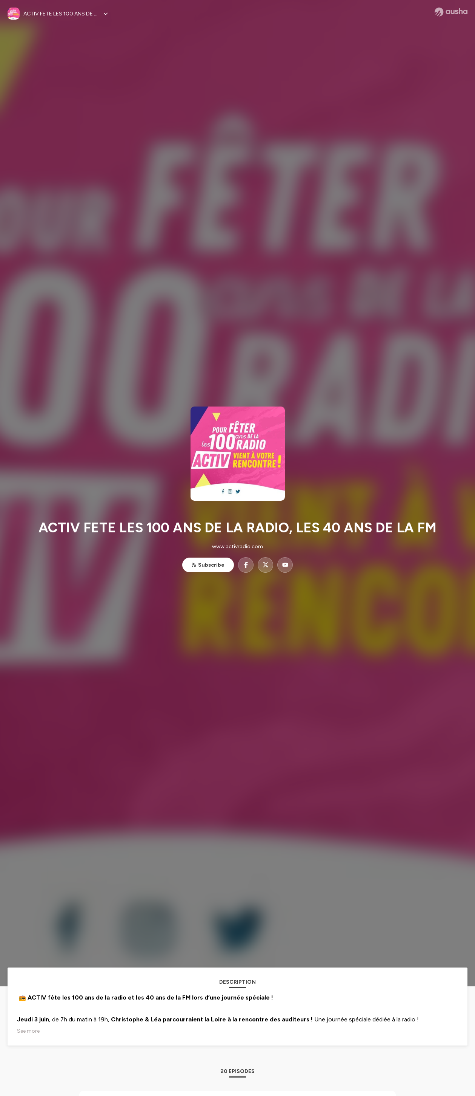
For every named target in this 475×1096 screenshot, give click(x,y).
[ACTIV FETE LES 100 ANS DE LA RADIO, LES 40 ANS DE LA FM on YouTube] (285, 565)
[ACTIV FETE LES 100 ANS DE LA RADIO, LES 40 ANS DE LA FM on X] (265, 565)
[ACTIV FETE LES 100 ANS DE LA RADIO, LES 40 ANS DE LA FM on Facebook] (246, 565)
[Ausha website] (451, 12)
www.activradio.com (237, 546)
